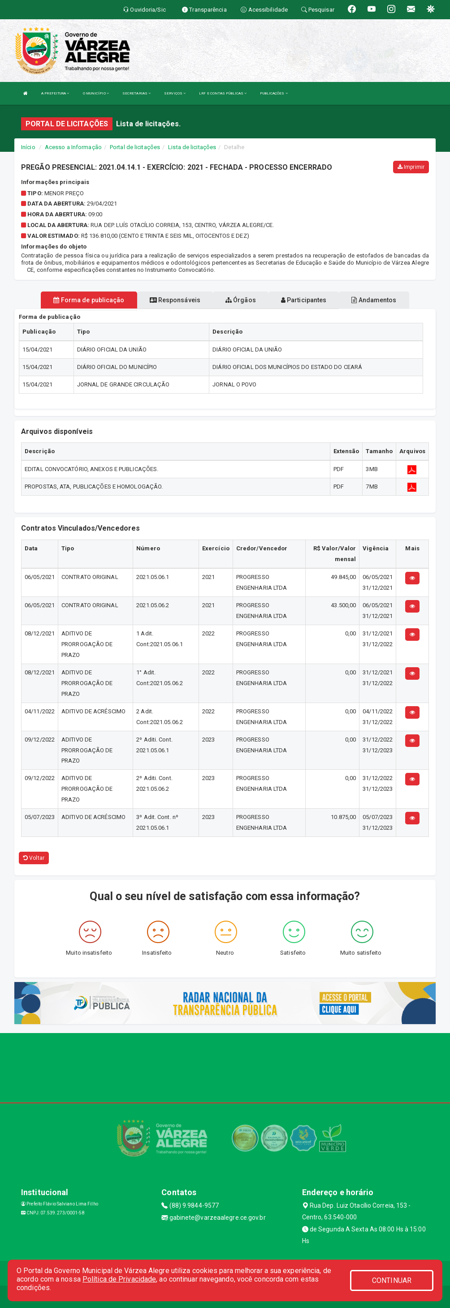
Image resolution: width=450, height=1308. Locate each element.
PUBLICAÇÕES (273, 93)
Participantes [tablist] (304, 300)
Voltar (33, 858)
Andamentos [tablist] (373, 300)
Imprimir (411, 167)
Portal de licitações (135, 147)
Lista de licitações (192, 147)
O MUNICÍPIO (96, 93)
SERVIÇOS (175, 93)
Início (28, 147)
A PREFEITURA (55, 93)
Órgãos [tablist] (240, 300)
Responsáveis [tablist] (175, 300)
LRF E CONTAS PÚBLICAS (223, 93)
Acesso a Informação (73, 147)
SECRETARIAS (136, 93)
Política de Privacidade (119, 1279)
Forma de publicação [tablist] (88, 300)
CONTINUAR (391, 1280)
